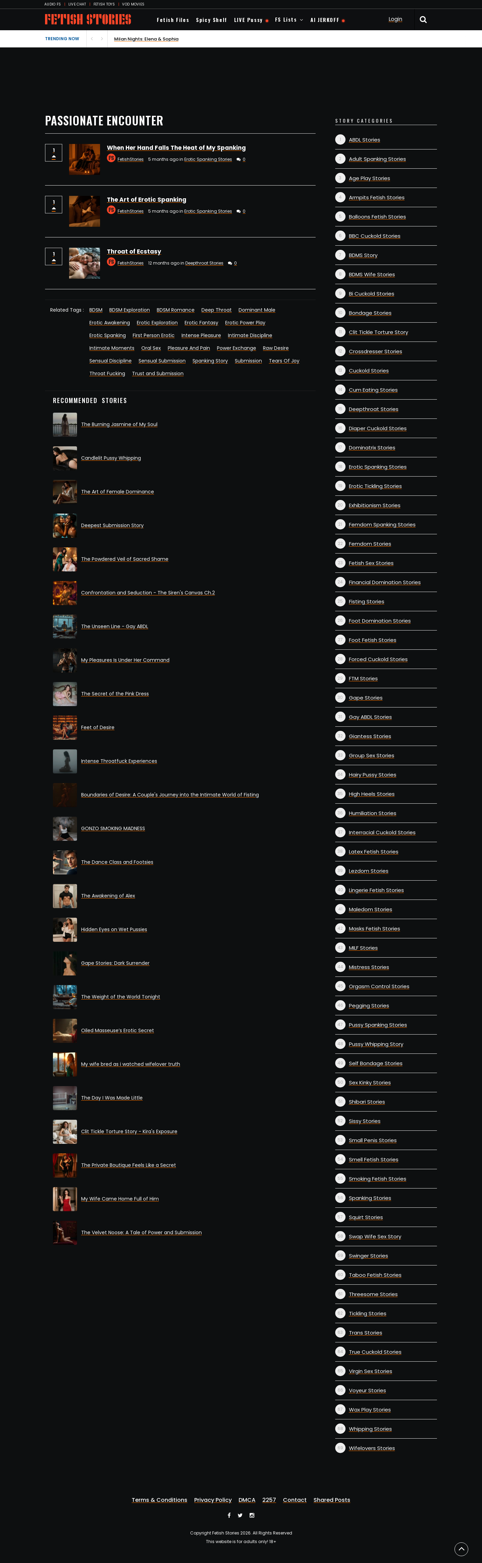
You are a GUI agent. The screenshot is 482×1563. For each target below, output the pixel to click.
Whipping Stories (370, 1428)
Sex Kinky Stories (370, 1082)
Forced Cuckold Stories (378, 659)
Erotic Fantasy (201, 322)
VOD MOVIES (133, 4)
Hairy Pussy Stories (372, 774)
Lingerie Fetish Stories (376, 890)
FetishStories (131, 159)
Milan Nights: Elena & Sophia (146, 39)
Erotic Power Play (245, 322)
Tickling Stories (367, 1313)
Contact (295, 1500)
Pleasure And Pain (189, 348)
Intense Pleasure (201, 335)
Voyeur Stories (367, 1390)
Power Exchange (236, 348)
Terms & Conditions (159, 1500)
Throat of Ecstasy (134, 251)
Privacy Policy (213, 1500)
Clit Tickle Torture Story (378, 332)
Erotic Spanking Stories (208, 159)
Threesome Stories (373, 1294)
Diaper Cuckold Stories (378, 428)
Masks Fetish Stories (374, 928)
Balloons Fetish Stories (377, 216)
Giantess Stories (370, 736)
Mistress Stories (369, 967)
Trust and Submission (158, 373)
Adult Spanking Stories (377, 159)
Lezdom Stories (368, 870)
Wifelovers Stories (372, 1448)
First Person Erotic (154, 335)
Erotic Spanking (107, 335)
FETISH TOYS (104, 4)
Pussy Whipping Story (376, 1044)
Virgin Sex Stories (370, 1371)
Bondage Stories (370, 312)
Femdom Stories (370, 543)
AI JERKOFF (324, 19)
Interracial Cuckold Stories (382, 832)
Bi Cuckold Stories (371, 293)
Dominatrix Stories (372, 447)
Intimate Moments (111, 348)
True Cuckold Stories (375, 1351)
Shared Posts (332, 1500)
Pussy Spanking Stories (378, 1024)
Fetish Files (173, 19)
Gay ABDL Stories (370, 717)
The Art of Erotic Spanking (146, 200)
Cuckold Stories (369, 370)
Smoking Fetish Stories (377, 1178)
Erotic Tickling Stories (375, 486)
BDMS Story (363, 255)
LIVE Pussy (248, 19)
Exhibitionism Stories (375, 505)
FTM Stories (363, 678)
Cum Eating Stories (373, 389)
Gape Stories (366, 697)
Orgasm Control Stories (379, 986)
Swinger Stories (368, 1255)
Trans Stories (365, 1332)
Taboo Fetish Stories (375, 1275)
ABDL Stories (364, 139)
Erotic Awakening (109, 322)
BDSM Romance (176, 309)
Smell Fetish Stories (373, 1159)
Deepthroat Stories (204, 263)
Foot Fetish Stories (372, 640)
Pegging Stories (369, 1005)
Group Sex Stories (371, 755)
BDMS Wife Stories (372, 274)
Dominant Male (257, 309)
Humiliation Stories (372, 813)
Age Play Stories (369, 178)
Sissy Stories (365, 1121)
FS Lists (286, 19)
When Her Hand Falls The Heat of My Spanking (176, 148)
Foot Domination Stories (380, 620)
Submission (248, 360)
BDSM (95, 309)
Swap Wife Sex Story (375, 1236)
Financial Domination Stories (385, 582)
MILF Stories (363, 947)
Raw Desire (276, 348)
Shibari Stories (367, 1101)
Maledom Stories (370, 909)
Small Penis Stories (373, 1140)
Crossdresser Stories (375, 351)
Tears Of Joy (284, 360)
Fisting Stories (366, 601)
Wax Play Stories (370, 1409)
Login (395, 19)
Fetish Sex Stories (371, 563)
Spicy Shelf (211, 19)
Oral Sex (151, 348)
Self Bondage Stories (376, 1063)
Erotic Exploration (157, 322)
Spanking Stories (370, 1198)
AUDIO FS (52, 4)
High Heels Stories (372, 793)
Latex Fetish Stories (373, 851)
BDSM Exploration (129, 309)
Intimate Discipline (250, 335)
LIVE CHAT (77, 4)
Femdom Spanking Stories (382, 524)
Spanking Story (210, 360)
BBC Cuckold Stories (375, 235)
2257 (269, 1500)
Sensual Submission (162, 360)
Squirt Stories (366, 1217)
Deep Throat (216, 309)
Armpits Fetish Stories (377, 197)
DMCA (247, 1500)
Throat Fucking (107, 373)
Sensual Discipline (110, 360)
